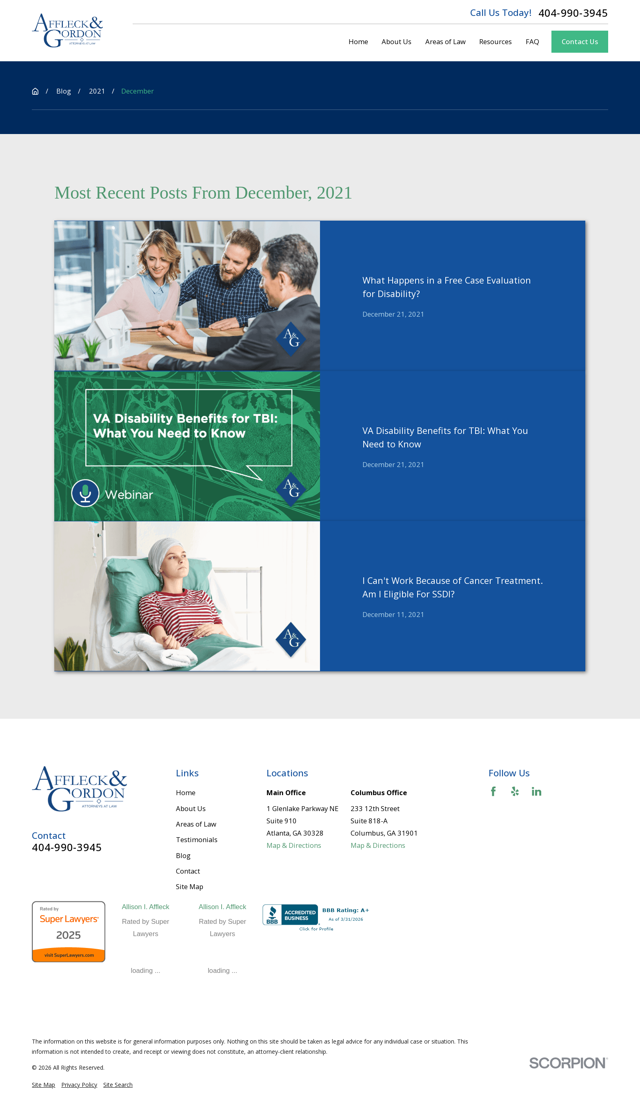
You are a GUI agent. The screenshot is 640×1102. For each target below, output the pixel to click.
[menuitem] (43, 1085)
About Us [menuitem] (396, 41)
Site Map (189, 886)
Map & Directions (294, 845)
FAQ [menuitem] (532, 41)
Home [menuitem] (358, 41)
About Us (191, 808)
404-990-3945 (573, 13)
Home (186, 792)
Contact (188, 871)
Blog (183, 855)
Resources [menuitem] (495, 41)
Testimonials (197, 839)
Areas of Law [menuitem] (445, 41)
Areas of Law (196, 824)
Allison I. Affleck (145, 907)
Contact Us (580, 41)
